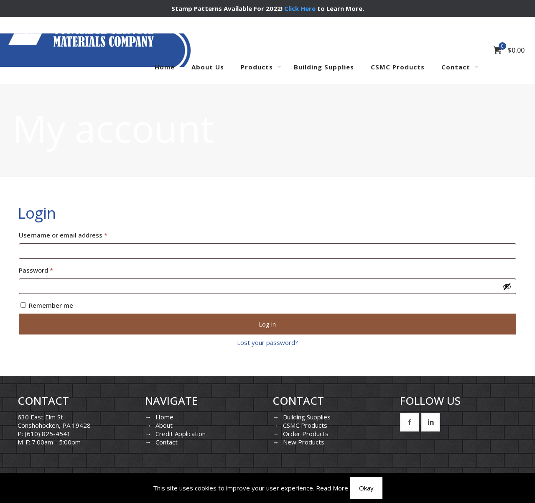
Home (164, 417)
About (164, 425)
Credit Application (180, 433)
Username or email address (76, 234)
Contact (166, 442)
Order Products (306, 433)
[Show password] (507, 286)
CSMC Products (305, 425)
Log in (267, 324)
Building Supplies (307, 417)
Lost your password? (267, 342)
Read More (332, 488)
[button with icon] (409, 422)
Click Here (300, 8)
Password (49, 269)
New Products (303, 442)
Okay (366, 488)
